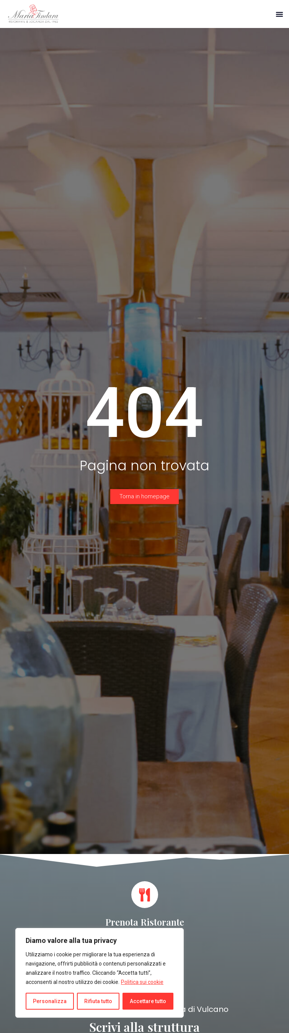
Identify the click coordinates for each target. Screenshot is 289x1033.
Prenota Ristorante (144, 922)
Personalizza (50, 1001)
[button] (279, 14)
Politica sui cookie (142, 982)
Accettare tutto (148, 1001)
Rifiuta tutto (98, 1001)
